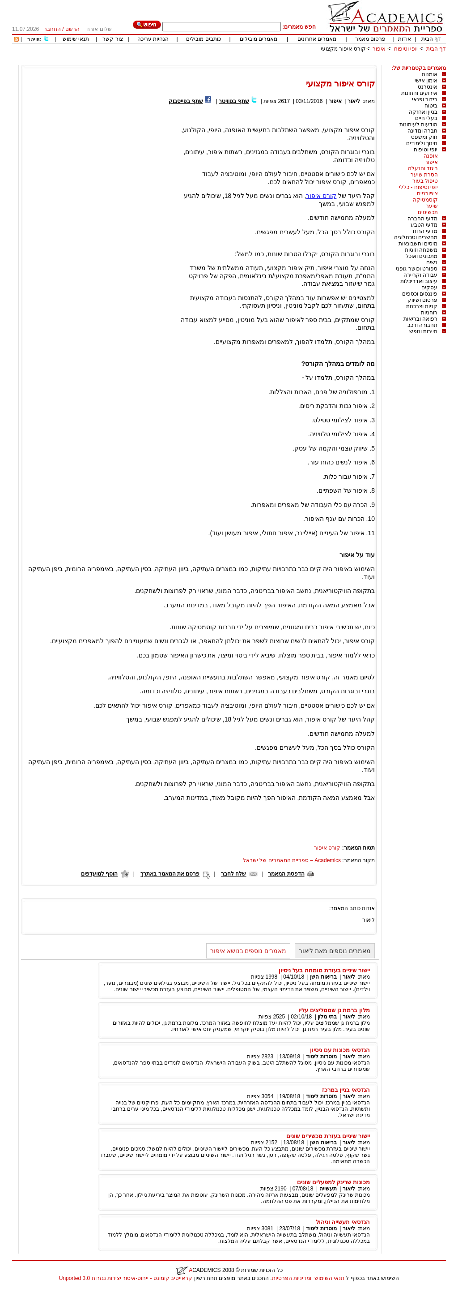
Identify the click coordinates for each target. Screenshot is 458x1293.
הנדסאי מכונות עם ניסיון (340, 1050)
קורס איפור (321, 195)
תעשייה (328, 1189)
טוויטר (34, 39)
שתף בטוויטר (234, 101)
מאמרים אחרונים (316, 39)
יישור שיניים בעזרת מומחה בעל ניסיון (324, 970)
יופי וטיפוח (406, 49)
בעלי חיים (426, 118)
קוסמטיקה (425, 200)
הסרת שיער (424, 175)
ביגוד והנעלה (423, 168)
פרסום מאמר (370, 39)
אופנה (431, 156)
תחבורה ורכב (422, 325)
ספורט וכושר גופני (416, 269)
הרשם (72, 29)
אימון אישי (426, 80)
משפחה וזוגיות (421, 250)
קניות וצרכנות (421, 306)
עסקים (429, 287)
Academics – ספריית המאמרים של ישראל (292, 860)
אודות (404, 39)
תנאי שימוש (76, 39)
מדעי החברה (422, 218)
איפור (379, 49)
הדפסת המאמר (286, 874)
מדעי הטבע (424, 225)
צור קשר (112, 39)
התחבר (52, 29)
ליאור (354, 101)
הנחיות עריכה (153, 39)
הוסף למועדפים (99, 874)
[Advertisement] (283, 61)
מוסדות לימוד (321, 1056)
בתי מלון (327, 1017)
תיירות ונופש (423, 331)
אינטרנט (427, 87)
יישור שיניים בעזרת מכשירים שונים (328, 1136)
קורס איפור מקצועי (343, 49)
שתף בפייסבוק (186, 101)
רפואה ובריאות (420, 319)
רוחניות (429, 312)
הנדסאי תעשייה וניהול (343, 1222)
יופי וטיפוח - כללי (418, 187)
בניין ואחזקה (423, 112)
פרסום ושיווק (422, 300)
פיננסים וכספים (419, 294)
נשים (431, 262)
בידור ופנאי (424, 99)
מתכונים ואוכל (421, 256)
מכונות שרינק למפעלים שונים (333, 1182)
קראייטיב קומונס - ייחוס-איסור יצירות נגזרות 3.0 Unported (125, 1278)
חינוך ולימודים (421, 143)
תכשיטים (428, 212)
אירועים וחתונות (419, 93)
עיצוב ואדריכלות (418, 281)
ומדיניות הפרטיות (291, 1278)
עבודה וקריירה (420, 275)
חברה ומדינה (422, 131)
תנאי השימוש (329, 1278)
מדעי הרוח (425, 231)
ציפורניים (427, 193)
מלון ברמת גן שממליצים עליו (334, 1010)
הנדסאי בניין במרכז (346, 1090)
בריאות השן (323, 977)
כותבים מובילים (203, 39)
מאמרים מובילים (258, 39)
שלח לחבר (233, 874)
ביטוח (430, 106)
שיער (432, 206)
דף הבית (431, 39)
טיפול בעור (425, 181)
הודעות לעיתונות (418, 124)
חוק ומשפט (424, 137)
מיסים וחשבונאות (418, 244)
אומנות (429, 74)
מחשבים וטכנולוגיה (415, 237)
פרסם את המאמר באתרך (169, 874)
